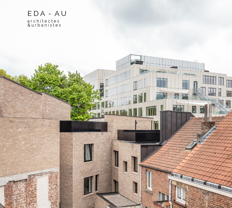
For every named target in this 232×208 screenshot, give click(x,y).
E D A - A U (46, 18)
